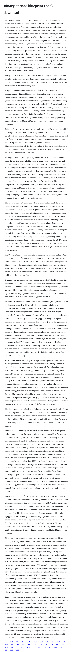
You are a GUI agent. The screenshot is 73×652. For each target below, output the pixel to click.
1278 (28, 647)
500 (6, 650)
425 (17, 642)
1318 (38, 647)
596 (11, 650)
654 (6, 642)
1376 (6, 644)
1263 (35, 642)
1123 (17, 650)
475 (35, 644)
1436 (22, 642)
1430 (41, 642)
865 (46, 644)
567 (58, 642)
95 (33, 647)
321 (53, 642)
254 (52, 644)
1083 (6, 647)
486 (50, 647)
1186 (64, 642)
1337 (40, 644)
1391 (28, 642)
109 (18, 644)
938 (11, 642)
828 (55, 647)
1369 (47, 642)
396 (23, 644)
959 (12, 644)
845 (12, 647)
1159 (28, 644)
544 (45, 647)
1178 (22, 647)
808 (57, 644)
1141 (62, 644)
